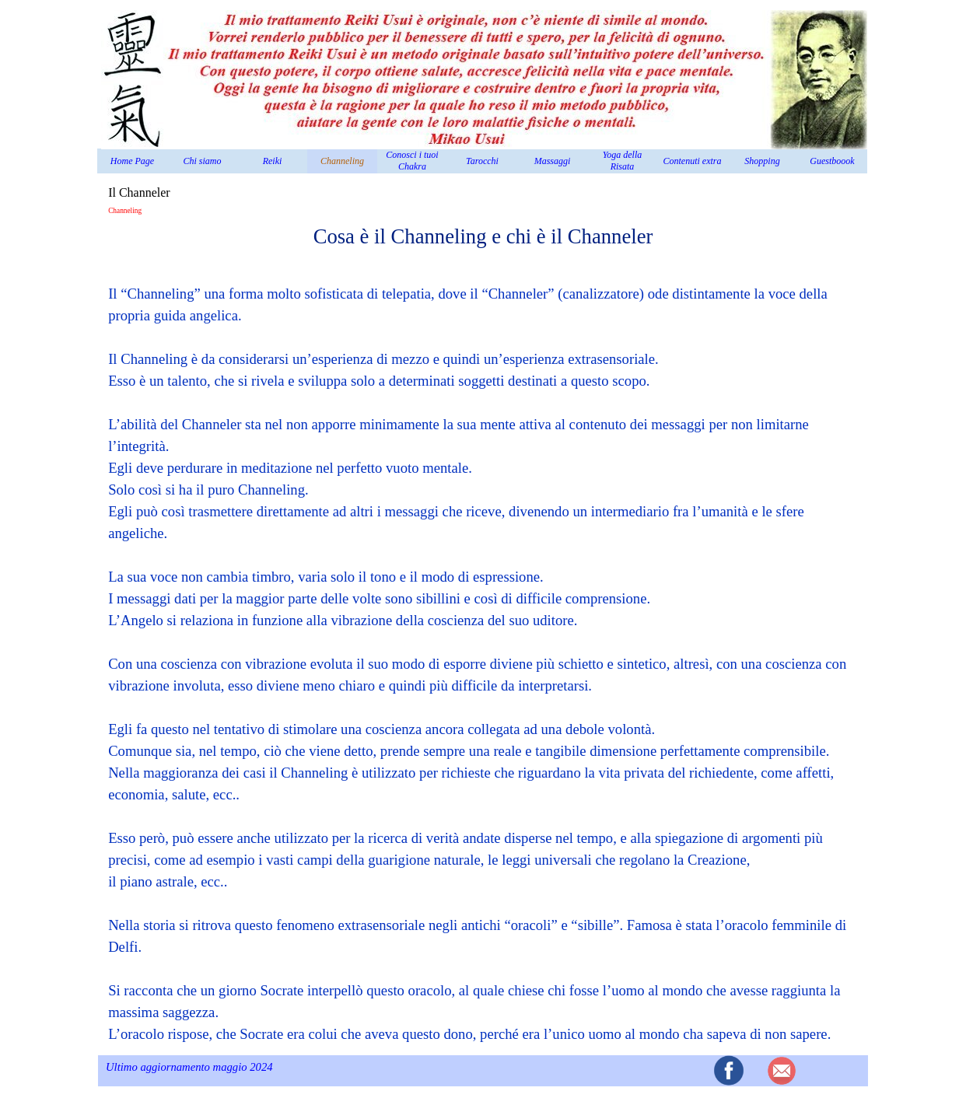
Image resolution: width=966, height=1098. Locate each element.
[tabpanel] (483, 633)
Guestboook (832, 161)
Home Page (132, 161)
